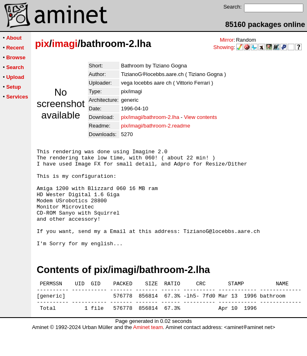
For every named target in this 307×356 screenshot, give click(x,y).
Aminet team (148, 353)
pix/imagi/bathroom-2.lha (150, 117)
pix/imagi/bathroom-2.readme (155, 126)
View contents (200, 117)
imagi (65, 43)
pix (42, 43)
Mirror (227, 40)
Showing (223, 47)
